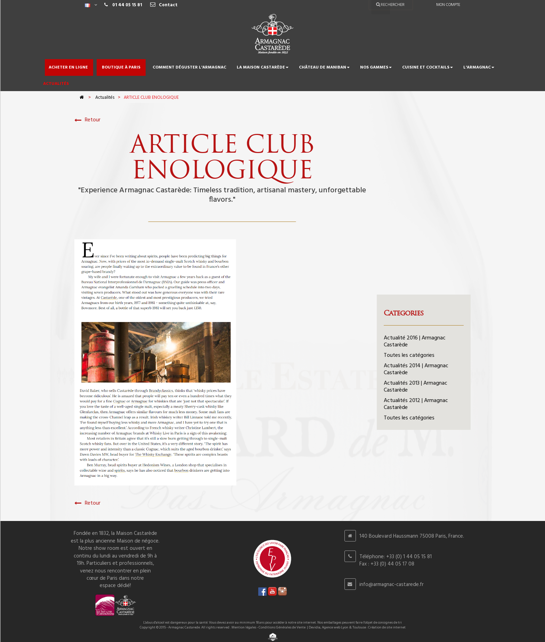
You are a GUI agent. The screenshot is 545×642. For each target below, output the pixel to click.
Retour (87, 120)
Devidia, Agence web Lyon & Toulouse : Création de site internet (357, 627)
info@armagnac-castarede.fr (391, 584)
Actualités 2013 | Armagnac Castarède (415, 387)
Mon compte (448, 4)
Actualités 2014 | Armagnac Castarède (416, 369)
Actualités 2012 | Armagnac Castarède (416, 404)
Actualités (104, 97)
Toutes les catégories (409, 355)
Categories (403, 313)
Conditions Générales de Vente (282, 627)
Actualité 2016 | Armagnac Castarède (415, 342)
